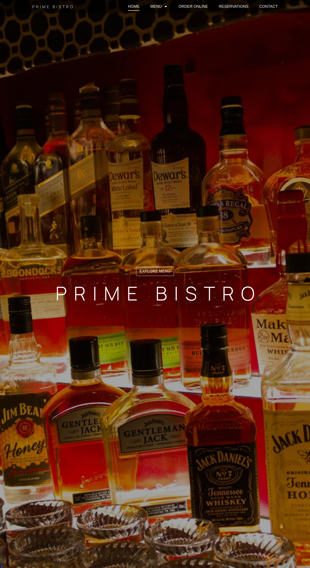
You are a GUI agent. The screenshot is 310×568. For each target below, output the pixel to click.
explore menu (155, 271)
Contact (268, 6)
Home (134, 6)
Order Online (193, 6)
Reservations (233, 6)
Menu (159, 6)
